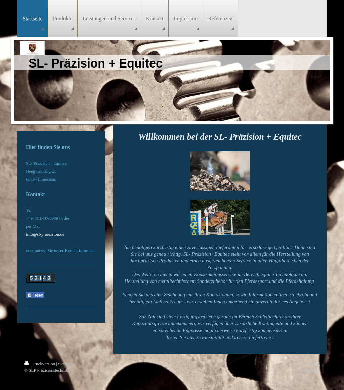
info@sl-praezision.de (45, 234)
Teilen (35, 295)
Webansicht (310, 369)
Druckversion (40, 363)
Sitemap (65, 363)
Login (314, 363)
